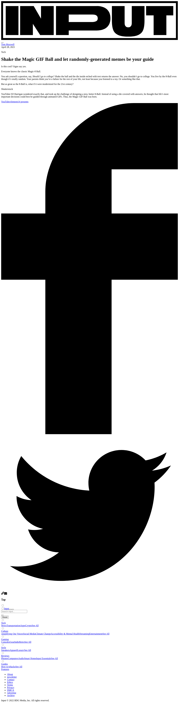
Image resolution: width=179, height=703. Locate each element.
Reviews (5, 656)
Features (5, 669)
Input (6, 608)
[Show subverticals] (3, 620)
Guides (4, 664)
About (10, 674)
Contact (10, 679)
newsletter (12, 677)
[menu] (2, 42)
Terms (10, 685)
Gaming (5, 639)
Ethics (10, 682)
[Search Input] (14, 611)
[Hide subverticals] (5, 617)
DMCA (10, 690)
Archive (11, 695)
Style (3, 647)
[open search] (10, 609)
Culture (4, 631)
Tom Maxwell (7, 44)
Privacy (10, 687)
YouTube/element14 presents (14, 101)
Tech (3, 623)
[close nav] (12, 609)
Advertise (11, 693)
